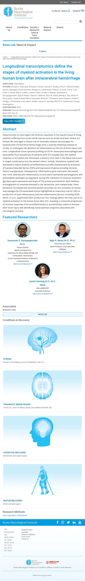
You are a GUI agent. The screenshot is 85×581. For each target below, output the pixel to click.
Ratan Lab (42, 314)
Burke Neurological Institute (20, 522)
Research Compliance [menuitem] (28, 534)
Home (5, 57)
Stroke (7, 358)
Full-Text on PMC (12, 121)
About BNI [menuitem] (24, 532)
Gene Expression (10, 515)
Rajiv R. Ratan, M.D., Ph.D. (62, 240)
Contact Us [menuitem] (24, 539)
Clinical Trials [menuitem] (60, 11)
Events (60, 28)
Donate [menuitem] (76, 11)
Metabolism (22, 515)
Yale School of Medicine (41, 294)
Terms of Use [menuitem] (25, 537)
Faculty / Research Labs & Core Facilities (34, 33)
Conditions (22, 28)
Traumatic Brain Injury (17, 404)
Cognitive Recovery (14, 452)
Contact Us (76, 2)
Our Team (64, 2)
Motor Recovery (12, 500)
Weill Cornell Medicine (21, 264)
